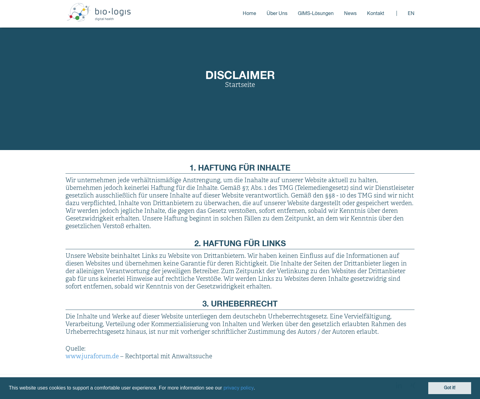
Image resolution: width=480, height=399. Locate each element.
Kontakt (375, 13)
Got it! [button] (450, 388)
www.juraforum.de (92, 356)
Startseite (240, 85)
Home (249, 13)
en (411, 13)
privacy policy (238, 388)
